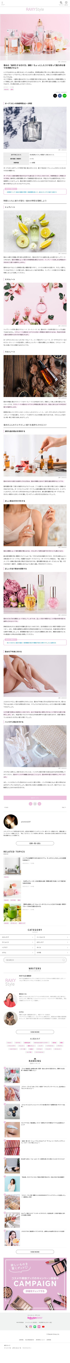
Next (64, 807)
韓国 (61, 1042)
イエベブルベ (13, 1049)
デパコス (39, 1049)
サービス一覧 (7, 1348)
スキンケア (5, 937)
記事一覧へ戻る (35, 843)
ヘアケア (4, 947)
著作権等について (40, 1339)
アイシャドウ (11, 1046)
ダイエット (14, 923)
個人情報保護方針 (29, 1339)
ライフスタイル (39, 1052)
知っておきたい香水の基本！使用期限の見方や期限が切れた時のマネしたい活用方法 (31, 643)
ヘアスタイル (50, 1046)
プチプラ (59, 1046)
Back (6, 807)
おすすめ (13, 900)
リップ (40, 1046)
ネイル (39, 947)
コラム (4, 952)
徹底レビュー (31, 1046)
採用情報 (49, 1339)
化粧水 (31, 1049)
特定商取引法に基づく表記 (45, 1322)
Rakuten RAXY (10, 4)
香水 (12, 89)
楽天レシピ (22, 923)
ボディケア (40, 942)
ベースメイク (41, 937)
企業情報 (21, 1339)
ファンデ (48, 1049)
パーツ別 (23, 1049)
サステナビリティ (27, 1348)
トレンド (21, 1046)
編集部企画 (27, 1042)
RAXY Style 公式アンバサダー (41, 1042)
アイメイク (5, 942)
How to (6, 89)
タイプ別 (29, 1052)
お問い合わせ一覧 (16, 1348)
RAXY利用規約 (20, 1322)
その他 (12, 87)
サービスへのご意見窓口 (31, 1322)
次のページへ (35, 798)
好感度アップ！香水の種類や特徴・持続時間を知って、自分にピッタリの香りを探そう (32, 192)
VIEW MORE (35, 1032)
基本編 (54, 1042)
